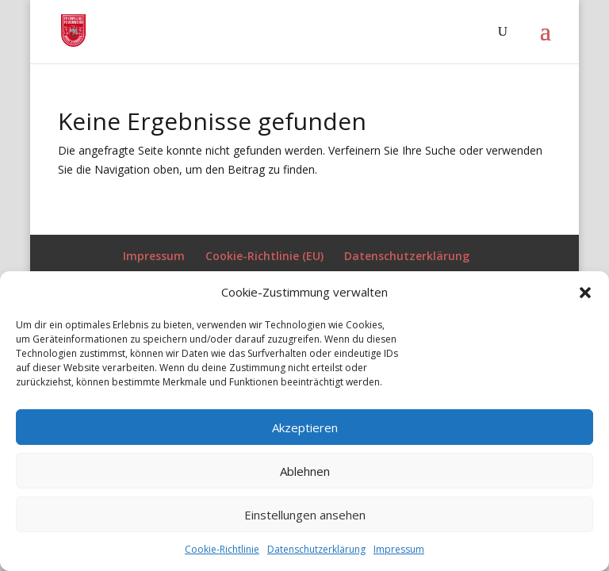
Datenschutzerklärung (316, 549)
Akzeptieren (305, 427)
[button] (585, 293)
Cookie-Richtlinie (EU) (264, 255)
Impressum (398, 549)
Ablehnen (305, 471)
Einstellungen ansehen (305, 515)
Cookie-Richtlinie (222, 549)
